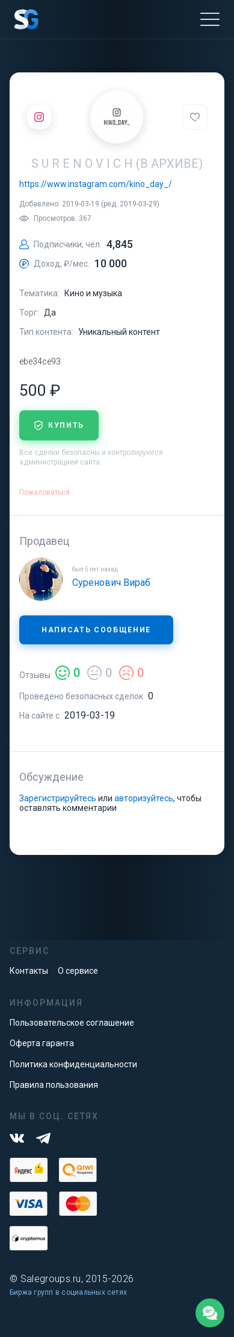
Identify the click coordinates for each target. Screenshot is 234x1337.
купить (59, 425)
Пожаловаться (44, 492)
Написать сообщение (96, 630)
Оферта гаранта (42, 1043)
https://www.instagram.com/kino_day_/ (95, 184)
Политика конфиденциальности (73, 1064)
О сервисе (78, 971)
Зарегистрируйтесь (57, 798)
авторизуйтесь (143, 798)
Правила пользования (54, 1085)
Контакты (29, 971)
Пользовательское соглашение (72, 1022)
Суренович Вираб (111, 582)
